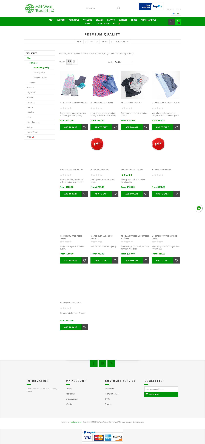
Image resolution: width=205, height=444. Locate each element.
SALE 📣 (116, 23)
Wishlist (69, 404)
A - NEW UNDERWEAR (161, 169)
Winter (32, 82)
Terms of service (112, 394)
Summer (33, 63)
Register (170, 9)
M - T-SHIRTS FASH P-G (131, 102)
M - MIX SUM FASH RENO (101, 102)
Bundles (123, 20)
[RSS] (111, 363)
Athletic (87, 20)
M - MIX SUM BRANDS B (70, 302)
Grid (69, 62)
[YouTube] (102, 363)
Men (51, 20)
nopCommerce (75, 422)
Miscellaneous (148, 20)
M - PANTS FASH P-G (99, 169)
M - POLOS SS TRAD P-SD (71, 169)
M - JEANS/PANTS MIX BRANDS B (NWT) (135, 237)
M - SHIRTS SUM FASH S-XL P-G (166, 102)
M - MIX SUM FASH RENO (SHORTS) (101, 237)
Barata (111, 20)
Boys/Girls (74, 20)
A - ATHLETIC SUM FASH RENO (73, 102)
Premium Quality (41, 67)
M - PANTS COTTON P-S (132, 169)
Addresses (70, 394)
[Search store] (100, 8)
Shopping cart (72, 399)
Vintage (89, 23)
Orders (69, 388)
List (75, 62)
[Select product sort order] (124, 62)
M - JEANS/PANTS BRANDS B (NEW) (164, 237)
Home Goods (103, 23)
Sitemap (108, 404)
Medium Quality (40, 77)
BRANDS (99, 20)
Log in (178, 9)
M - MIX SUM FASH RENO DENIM (71, 237)
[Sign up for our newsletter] (161, 389)
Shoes (134, 20)
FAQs (107, 399)
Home (79, 42)
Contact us (109, 388)
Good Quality (39, 72)
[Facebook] (94, 363)
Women (61, 20)
